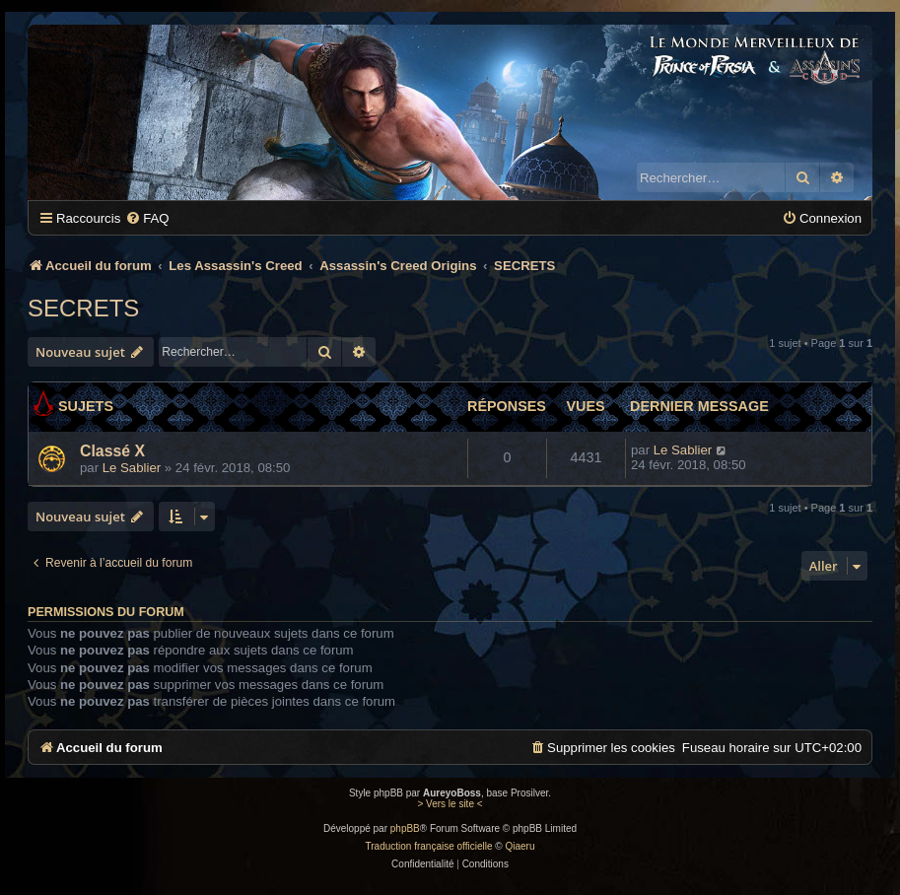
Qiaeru (519, 846)
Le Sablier (132, 467)
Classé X (112, 451)
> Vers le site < (449, 803)
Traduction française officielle (429, 846)
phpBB (405, 828)
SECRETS (83, 308)
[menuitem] (147, 218)
